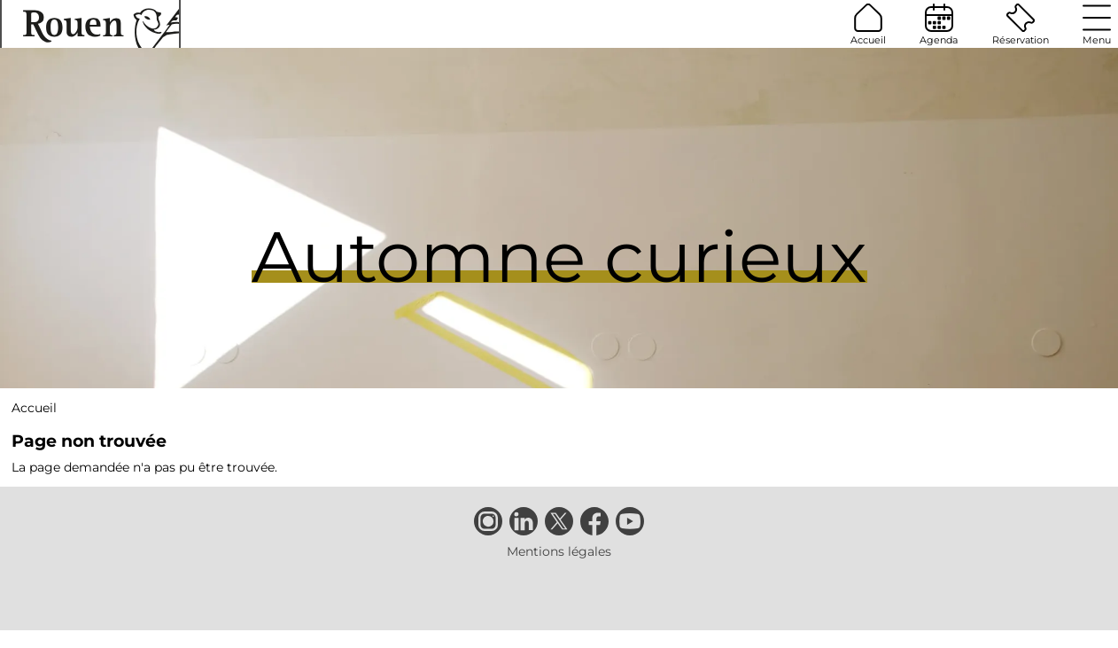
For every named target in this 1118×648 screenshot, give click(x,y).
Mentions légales (559, 551)
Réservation (1020, 25)
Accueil (868, 25)
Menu (1097, 25)
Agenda (939, 25)
